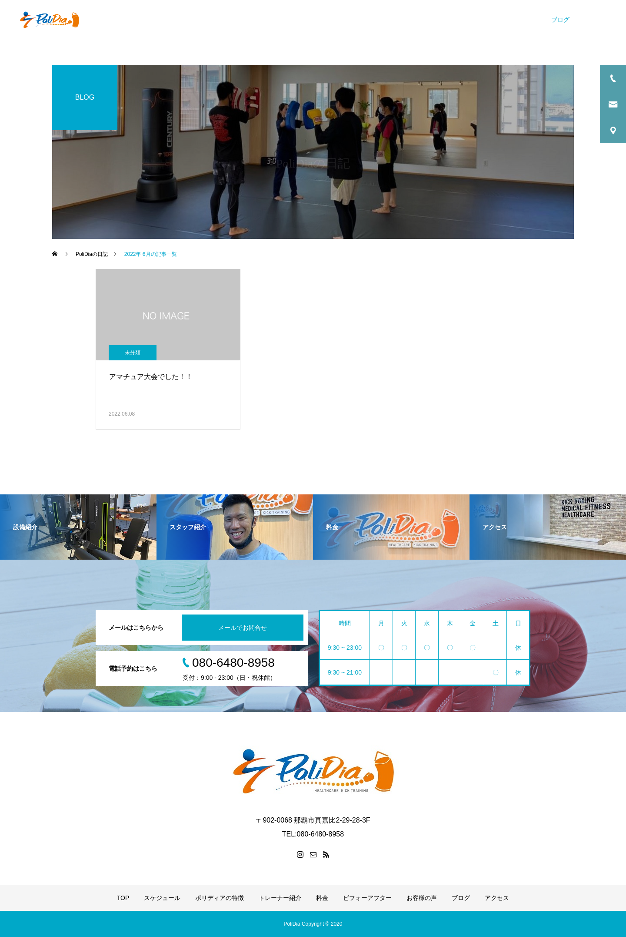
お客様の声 (520, 19)
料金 (418, 19)
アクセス (598, 19)
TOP (213, 19)
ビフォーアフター (464, 19)
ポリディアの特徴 (312, 19)
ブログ (560, 19)
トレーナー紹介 (374, 19)
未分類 (132, 352)
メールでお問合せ (242, 627)
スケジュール (254, 19)
